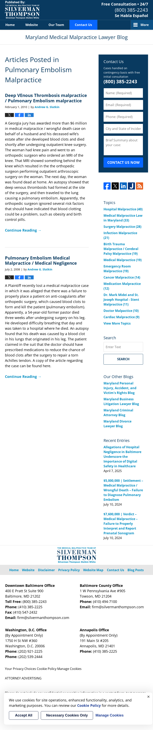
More (145, 25)
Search (123, 359)
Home (10, 25)
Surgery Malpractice (122, 226)
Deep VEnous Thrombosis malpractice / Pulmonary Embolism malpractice (46, 97)
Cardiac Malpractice (121, 317)
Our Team (56, 25)
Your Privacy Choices (20, 669)
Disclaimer (46, 570)
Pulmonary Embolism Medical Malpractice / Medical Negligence (41, 260)
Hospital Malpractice (123, 209)
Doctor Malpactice (121, 310)
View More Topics (117, 323)
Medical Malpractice (123, 260)
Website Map (93, 570)
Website (31, 25)
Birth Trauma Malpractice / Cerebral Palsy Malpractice (121, 249)
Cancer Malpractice (122, 277)
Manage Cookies (69, 669)
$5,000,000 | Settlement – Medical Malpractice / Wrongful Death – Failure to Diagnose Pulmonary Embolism (123, 490)
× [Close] (148, 696)
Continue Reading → (23, 230)
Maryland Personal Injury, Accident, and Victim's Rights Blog (120, 388)
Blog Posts (135, 570)
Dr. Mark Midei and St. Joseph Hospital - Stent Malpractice (121, 300)
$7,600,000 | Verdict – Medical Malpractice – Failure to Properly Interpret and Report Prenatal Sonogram (121, 523)
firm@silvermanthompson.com (43, 617)
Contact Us (83, 25)
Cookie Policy (46, 669)
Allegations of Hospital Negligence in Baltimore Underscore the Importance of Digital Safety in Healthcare (122, 456)
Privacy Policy (69, 570)
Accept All (23, 715)
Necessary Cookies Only (67, 715)
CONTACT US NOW (123, 162)
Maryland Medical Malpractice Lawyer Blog (22, 10)
